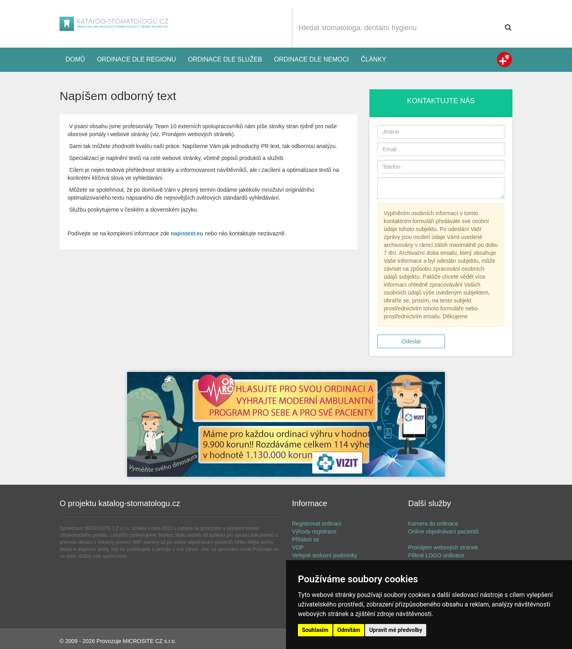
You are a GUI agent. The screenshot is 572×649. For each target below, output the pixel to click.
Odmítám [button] (348, 630)
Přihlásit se (305, 539)
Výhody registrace (314, 531)
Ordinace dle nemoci (311, 59)
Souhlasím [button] (315, 630)
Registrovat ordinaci (316, 523)
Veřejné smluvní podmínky (324, 555)
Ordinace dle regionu (136, 59)
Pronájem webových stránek (443, 547)
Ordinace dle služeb (225, 59)
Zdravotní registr (504, 59)
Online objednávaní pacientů (443, 531)
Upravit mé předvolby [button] (395, 630)
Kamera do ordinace (433, 523)
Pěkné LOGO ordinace (436, 555)
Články (373, 59)
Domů (75, 59)
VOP (298, 547)
